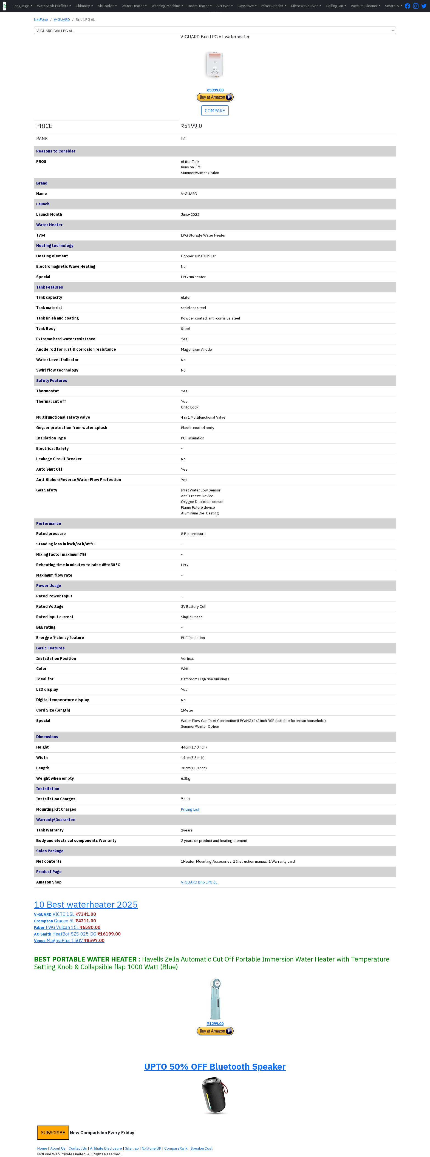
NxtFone (41, 19)
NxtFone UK (151, 1148)
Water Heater (132, 5)
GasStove (245, 5)
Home (42, 1148)
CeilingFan (334, 5)
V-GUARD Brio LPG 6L (199, 882)
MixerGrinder (272, 5)
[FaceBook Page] (409, 6)
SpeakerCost (202, 1148)
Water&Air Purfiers (52, 5)
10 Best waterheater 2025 (86, 904)
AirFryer (223, 5)
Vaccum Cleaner (364, 5)
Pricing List (190, 809)
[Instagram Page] (417, 6)
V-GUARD (62, 19)
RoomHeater (198, 5)
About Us (58, 1148)
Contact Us (78, 1148)
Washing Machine (165, 5)
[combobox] (215, 30)
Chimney (83, 5)
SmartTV (392, 5)
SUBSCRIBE (53, 1132)
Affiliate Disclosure (106, 1148)
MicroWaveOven (304, 5)
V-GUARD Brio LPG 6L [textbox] (54, 30)
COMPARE (215, 110)
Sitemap (132, 1148)
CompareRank (176, 1148)
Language (21, 5)
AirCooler (106, 5)
